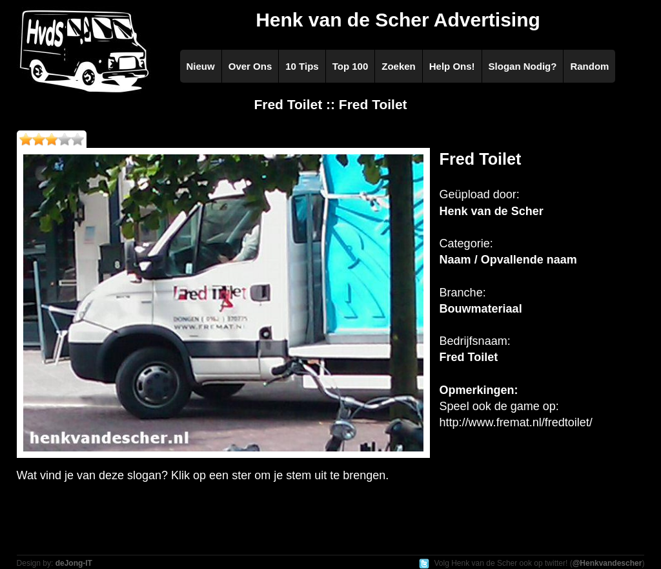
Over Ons (250, 66)
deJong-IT (74, 563)
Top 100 (350, 66)
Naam (455, 259)
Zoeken (398, 66)
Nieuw (201, 66)
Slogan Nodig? (523, 66)
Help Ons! (452, 66)
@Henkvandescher (607, 563)
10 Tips (301, 66)
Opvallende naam (529, 259)
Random (589, 66)
